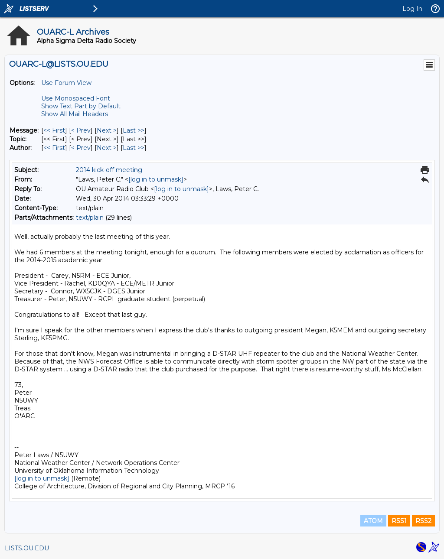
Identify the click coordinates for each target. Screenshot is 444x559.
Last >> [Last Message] (133, 130)
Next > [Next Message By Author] (107, 148)
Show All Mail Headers (74, 114)
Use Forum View (66, 83)
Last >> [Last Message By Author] (133, 148)
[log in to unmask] (155, 179)
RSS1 (399, 521)
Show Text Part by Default (81, 106)
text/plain (90, 217)
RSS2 (423, 521)
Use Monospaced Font (75, 98)
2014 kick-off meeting (109, 170)
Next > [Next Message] (107, 130)
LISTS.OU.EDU (27, 548)
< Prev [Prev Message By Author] (81, 148)
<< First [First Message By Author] (54, 148)
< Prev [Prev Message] (81, 130)
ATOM (373, 521)
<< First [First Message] (54, 130)
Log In (412, 9)
